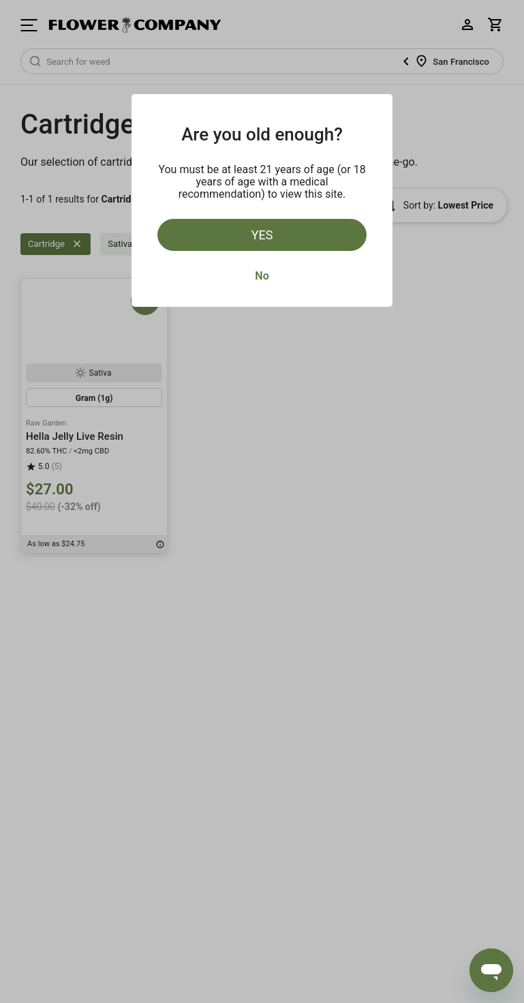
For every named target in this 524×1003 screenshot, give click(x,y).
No (261, 275)
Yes (262, 235)
